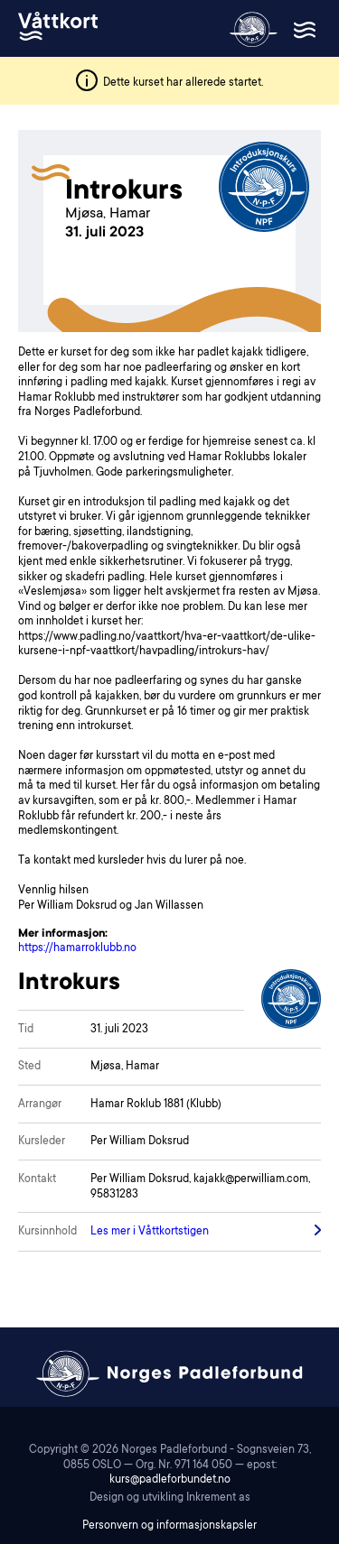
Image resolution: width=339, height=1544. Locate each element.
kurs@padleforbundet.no (170, 1480)
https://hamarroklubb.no (77, 948)
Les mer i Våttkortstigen (149, 1231)
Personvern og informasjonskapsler (169, 1526)
